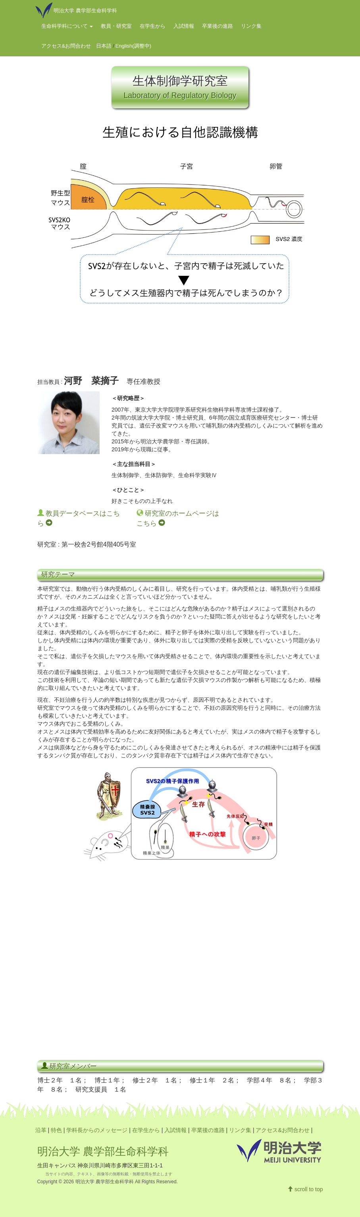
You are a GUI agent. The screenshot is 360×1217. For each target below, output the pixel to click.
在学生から (153, 26)
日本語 (104, 46)
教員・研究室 (116, 26)
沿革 (40, 1130)
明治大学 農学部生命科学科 (103, 1151)
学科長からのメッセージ (96, 1130)
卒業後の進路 (217, 26)
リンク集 (251, 26)
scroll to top (305, 1189)
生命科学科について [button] (67, 26)
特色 (56, 1130)
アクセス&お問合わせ (66, 46)
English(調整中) (133, 46)
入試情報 (183, 26)
